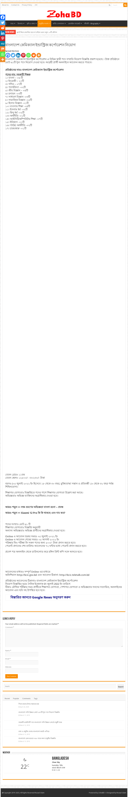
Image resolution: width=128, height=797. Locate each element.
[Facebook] (8, 55)
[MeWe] (2, 43)
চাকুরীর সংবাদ (44, 24)
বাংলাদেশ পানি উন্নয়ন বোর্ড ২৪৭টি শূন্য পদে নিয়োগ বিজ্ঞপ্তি (39, 712)
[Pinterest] (23, 55)
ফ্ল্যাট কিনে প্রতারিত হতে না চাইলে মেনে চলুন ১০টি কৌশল (37, 32)
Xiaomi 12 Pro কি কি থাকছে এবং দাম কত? (43, 512)
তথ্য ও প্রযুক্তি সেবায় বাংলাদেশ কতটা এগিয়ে (33, 731)
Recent (7, 699)
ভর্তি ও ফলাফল (58, 24)
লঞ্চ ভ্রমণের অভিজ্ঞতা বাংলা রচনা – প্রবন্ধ (41, 507)
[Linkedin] (18, 55)
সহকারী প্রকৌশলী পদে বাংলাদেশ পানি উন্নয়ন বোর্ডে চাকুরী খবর (40, 722)
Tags (36, 699)
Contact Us (15, 5)
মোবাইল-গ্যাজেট (74, 24)
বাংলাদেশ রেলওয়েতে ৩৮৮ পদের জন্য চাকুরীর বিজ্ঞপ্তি (37, 738)
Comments (26, 699)
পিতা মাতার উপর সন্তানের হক (28, 704)
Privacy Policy (27, 5)
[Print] (33, 55)
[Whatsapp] (28, 55)
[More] (38, 55)
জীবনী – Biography (91, 24)
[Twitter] (13, 55)
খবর (11, 24)
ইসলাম (20, 24)
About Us (5, 5)
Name (8, 651)
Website (8, 667)
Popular (16, 699)
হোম (36, 5)
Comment (9, 627)
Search (121, 687)
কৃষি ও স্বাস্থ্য (31, 24)
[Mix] (2, 49)
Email (8, 659)
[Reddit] (2, 27)
